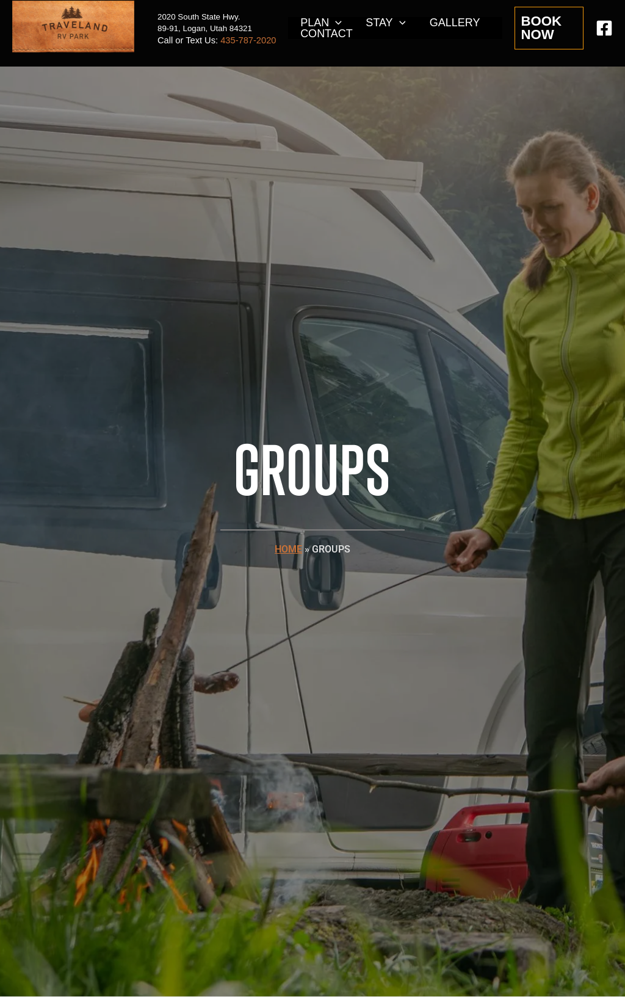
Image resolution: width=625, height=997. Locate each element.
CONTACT (325, 33)
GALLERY (449, 22)
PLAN (320, 22)
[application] (334, 22)
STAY (382, 22)
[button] (548, 28)
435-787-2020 (248, 40)
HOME (288, 549)
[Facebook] (604, 28)
